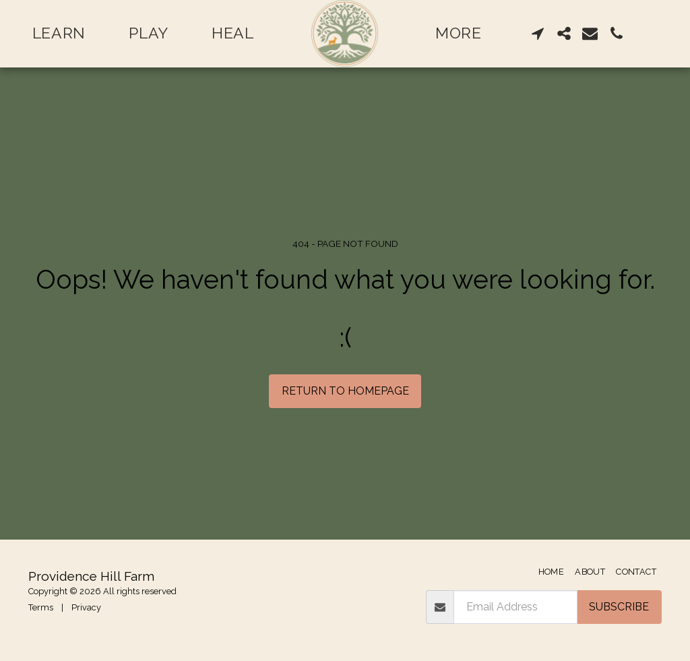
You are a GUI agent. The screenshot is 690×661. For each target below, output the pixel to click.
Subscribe (619, 606)
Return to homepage (345, 390)
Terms (40, 607)
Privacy (86, 607)
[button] (538, 33)
